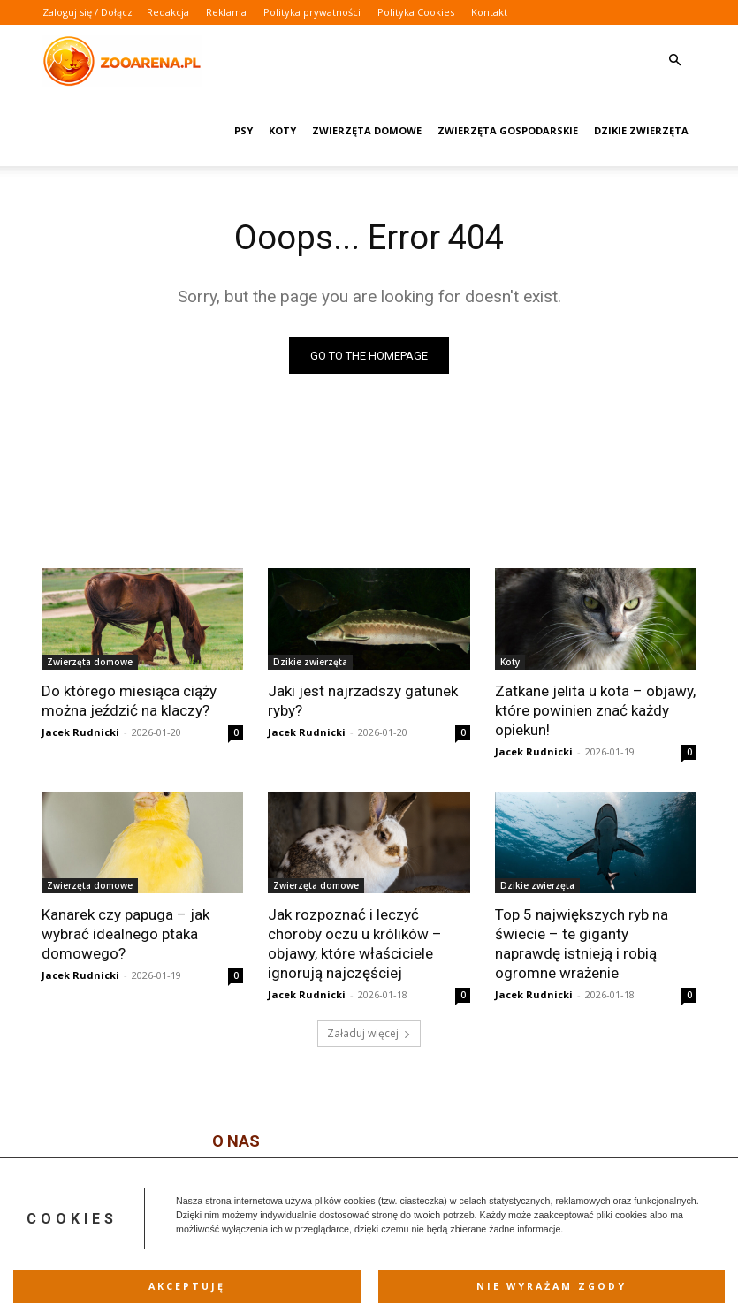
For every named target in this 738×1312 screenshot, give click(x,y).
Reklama (226, 12)
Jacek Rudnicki (80, 732)
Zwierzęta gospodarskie (507, 130)
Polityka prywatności (312, 12)
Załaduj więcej (369, 1033)
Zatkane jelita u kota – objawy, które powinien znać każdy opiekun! (595, 710)
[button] (675, 60)
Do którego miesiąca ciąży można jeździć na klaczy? (129, 700)
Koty (282, 130)
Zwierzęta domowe (367, 130)
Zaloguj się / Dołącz (87, 12)
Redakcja (168, 12)
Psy (243, 130)
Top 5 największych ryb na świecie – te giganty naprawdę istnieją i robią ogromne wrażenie (581, 943)
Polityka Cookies (415, 12)
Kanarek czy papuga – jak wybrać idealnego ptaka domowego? (125, 933)
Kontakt (489, 12)
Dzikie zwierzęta (641, 130)
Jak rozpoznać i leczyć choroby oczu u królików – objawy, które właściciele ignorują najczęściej (355, 943)
